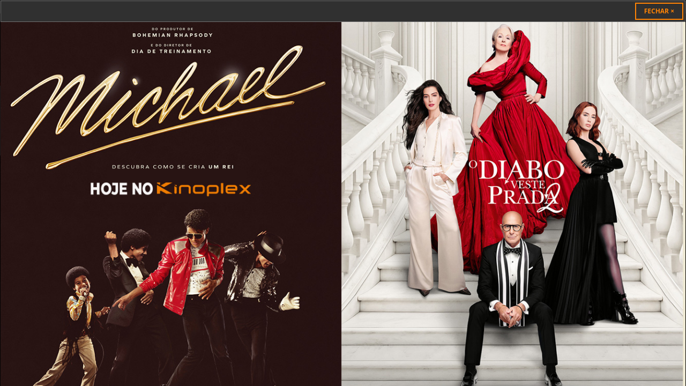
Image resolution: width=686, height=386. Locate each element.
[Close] (659, 11)
